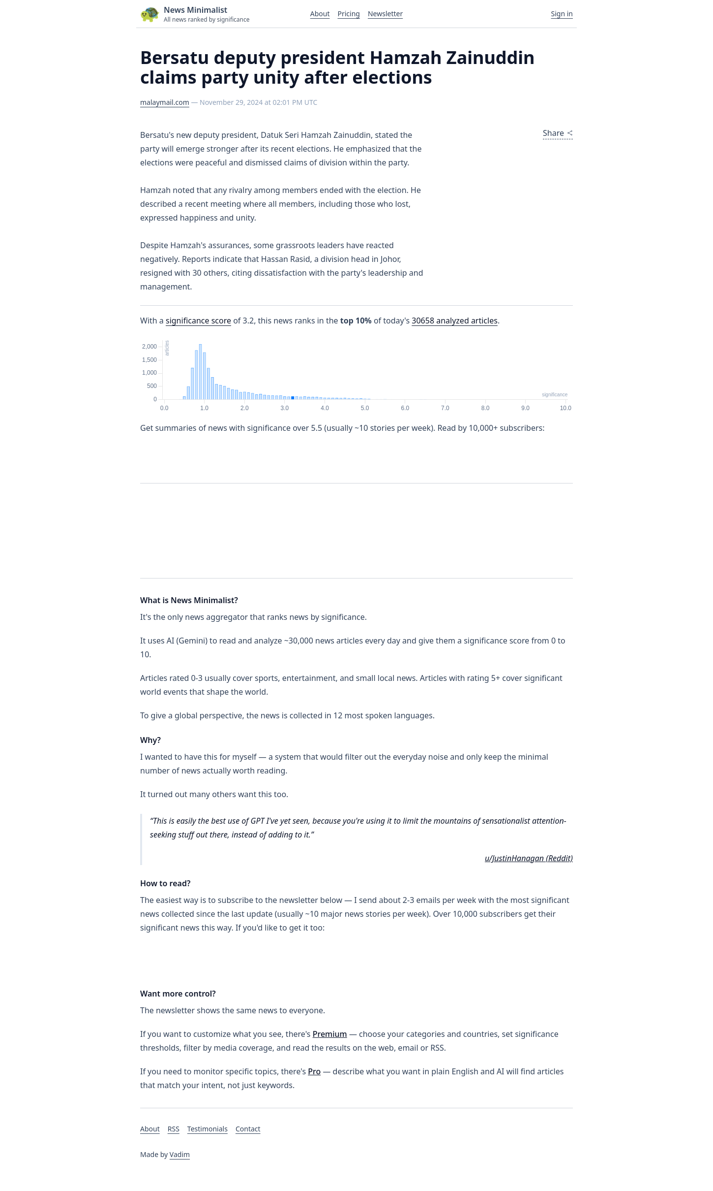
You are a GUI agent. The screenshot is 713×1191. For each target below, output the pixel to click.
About (320, 13)
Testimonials (207, 1128)
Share (558, 133)
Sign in (562, 13)
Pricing (348, 13)
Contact (248, 1128)
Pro (314, 1071)
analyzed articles (455, 320)
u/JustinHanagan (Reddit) (529, 858)
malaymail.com (164, 102)
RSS (173, 1128)
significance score (198, 320)
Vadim (180, 1154)
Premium (330, 1034)
